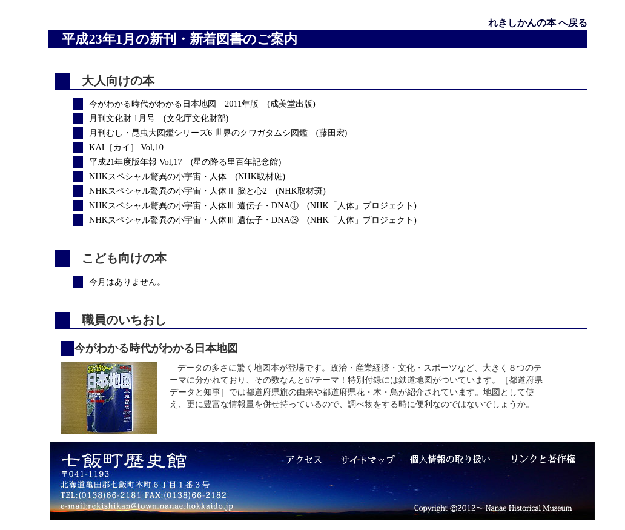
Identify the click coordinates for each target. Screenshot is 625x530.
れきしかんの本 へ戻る (537, 23)
